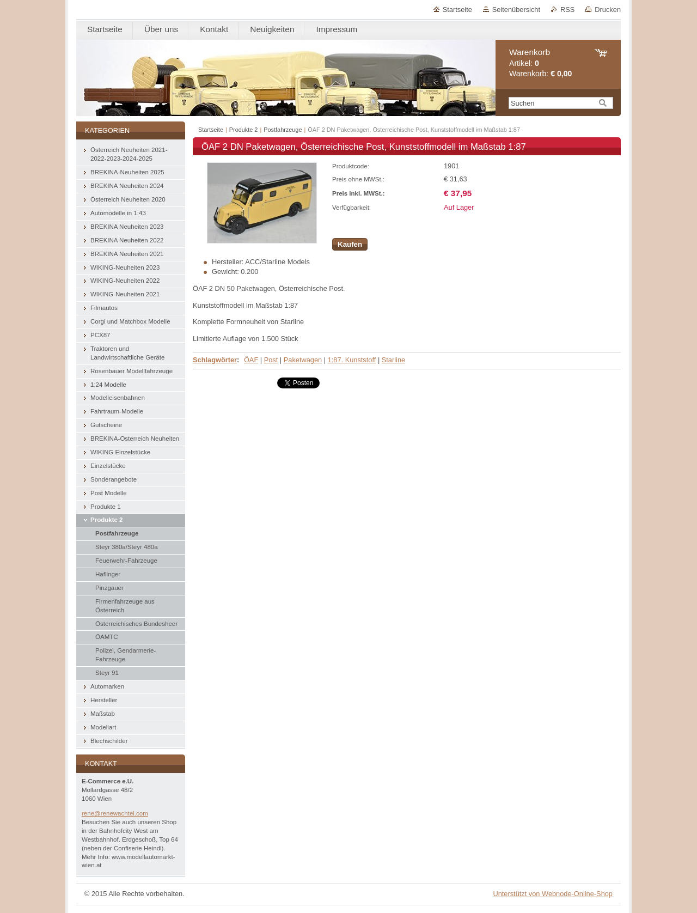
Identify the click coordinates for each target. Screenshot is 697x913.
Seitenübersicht (516, 9)
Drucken (608, 9)
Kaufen (350, 244)
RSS (567, 9)
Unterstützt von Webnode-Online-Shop (553, 894)
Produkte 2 (243, 129)
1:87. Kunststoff (352, 360)
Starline (393, 360)
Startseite (457, 9)
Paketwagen (303, 360)
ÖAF (251, 360)
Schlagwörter (215, 360)
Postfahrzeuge (283, 129)
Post (271, 360)
